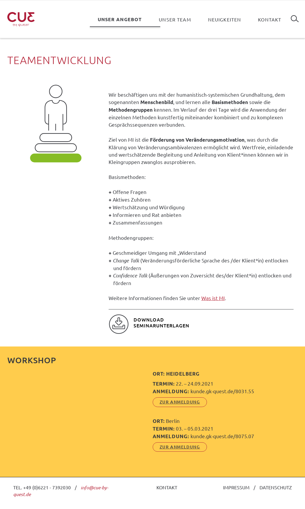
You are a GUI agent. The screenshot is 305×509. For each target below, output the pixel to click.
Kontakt (269, 19)
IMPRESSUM (236, 487)
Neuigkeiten (224, 19)
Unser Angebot (120, 19)
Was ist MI (213, 298)
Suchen (294, 16)
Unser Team (175, 19)
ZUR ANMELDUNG (180, 402)
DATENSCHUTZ (275, 487)
